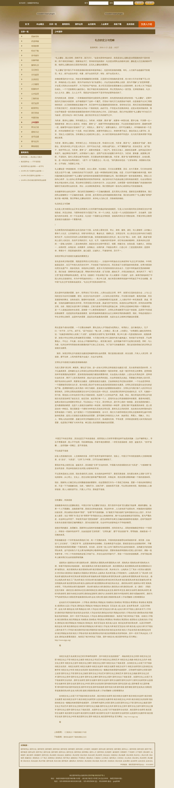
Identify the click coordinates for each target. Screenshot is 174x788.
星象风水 (28, 758)
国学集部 (24, 752)
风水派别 (88, 761)
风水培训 (83, 755)
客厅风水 (66, 758)
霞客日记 (35, 132)
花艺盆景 (35, 103)
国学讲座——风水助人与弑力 (31, 157)
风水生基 (118, 761)
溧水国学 (146, 752)
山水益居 (35, 94)
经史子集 (35, 51)
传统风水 (114, 755)
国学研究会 (25, 749)
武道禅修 (35, 41)
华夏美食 (35, 118)
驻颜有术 (35, 89)
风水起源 (34, 761)
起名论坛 (149, 761)
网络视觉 (35, 146)
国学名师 (102, 749)
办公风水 (128, 758)
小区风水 (120, 758)
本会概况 (40, 24)
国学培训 (56, 749)
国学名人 (125, 749)
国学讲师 (79, 749)
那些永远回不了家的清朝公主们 (75, 737)
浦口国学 (30, 755)
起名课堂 (126, 761)
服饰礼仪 (35, 65)
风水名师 (91, 755)
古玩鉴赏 (35, 75)
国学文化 (33, 749)
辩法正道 (35, 127)
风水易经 (53, 755)
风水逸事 (122, 755)
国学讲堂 (64, 749)
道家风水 (68, 755)
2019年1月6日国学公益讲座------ (32, 176)
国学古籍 (47, 752)
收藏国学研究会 (33, 3)
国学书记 (39, 752)
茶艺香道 (35, 113)
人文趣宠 (35, 84)
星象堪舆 (35, 36)
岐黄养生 (35, 108)
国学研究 (41, 749)
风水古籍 (57, 761)
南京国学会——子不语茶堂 (31, 162)
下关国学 (131, 752)
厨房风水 (51, 758)
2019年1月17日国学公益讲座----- (32, 171)
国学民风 (100, 752)
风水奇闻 (129, 755)
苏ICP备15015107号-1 (96, 775)
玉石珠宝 (35, 70)
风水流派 (95, 761)
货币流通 (35, 137)
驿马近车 (35, 142)
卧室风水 (59, 758)
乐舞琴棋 (35, 60)
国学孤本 (65, 761)
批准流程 (130, 24)
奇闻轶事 (35, 46)
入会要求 (104, 24)
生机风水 (111, 761)
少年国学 (35, 122)
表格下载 (117, 24)
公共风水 (105, 758)
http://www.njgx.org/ (131, 717)
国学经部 (133, 749)
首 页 (27, 24)
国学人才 (93, 752)
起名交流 (141, 761)
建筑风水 (74, 758)
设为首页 (22, 3)
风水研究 (99, 755)
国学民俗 (77, 752)
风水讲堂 (76, 755)
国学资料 (54, 752)
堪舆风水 (36, 758)
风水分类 (103, 761)
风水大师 (145, 755)
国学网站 (85, 752)
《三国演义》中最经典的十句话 (75, 732)
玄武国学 (108, 752)
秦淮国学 (116, 752)
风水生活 (26, 761)
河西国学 (123, 752)
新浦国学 (37, 755)
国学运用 (79, 24)
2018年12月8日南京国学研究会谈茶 (33, 180)
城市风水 (112, 758)
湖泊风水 (89, 758)
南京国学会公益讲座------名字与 (32, 166)
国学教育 (48, 749)
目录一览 (53, 24)
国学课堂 (117, 749)
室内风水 (80, 761)
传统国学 (94, 749)
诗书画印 (35, 56)
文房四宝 (35, 79)
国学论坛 (62, 752)
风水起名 (60, 755)
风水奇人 (137, 755)
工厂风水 (43, 758)
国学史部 (140, 749)
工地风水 (97, 758)
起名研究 (134, 761)
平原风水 (82, 758)
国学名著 (49, 761)
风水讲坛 (135, 758)
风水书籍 (42, 761)
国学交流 (70, 752)
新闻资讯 (66, 24)
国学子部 (148, 749)
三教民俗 (35, 99)
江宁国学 (139, 752)
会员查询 (92, 24)
